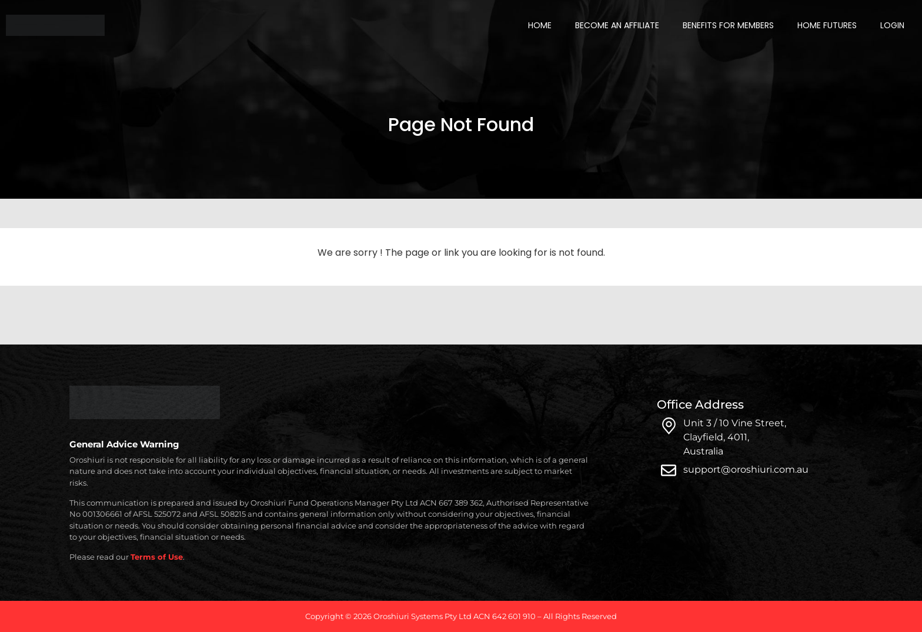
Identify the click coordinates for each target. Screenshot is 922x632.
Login (892, 25)
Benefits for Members (728, 25)
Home (540, 25)
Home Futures (827, 25)
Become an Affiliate (617, 25)
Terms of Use (157, 556)
